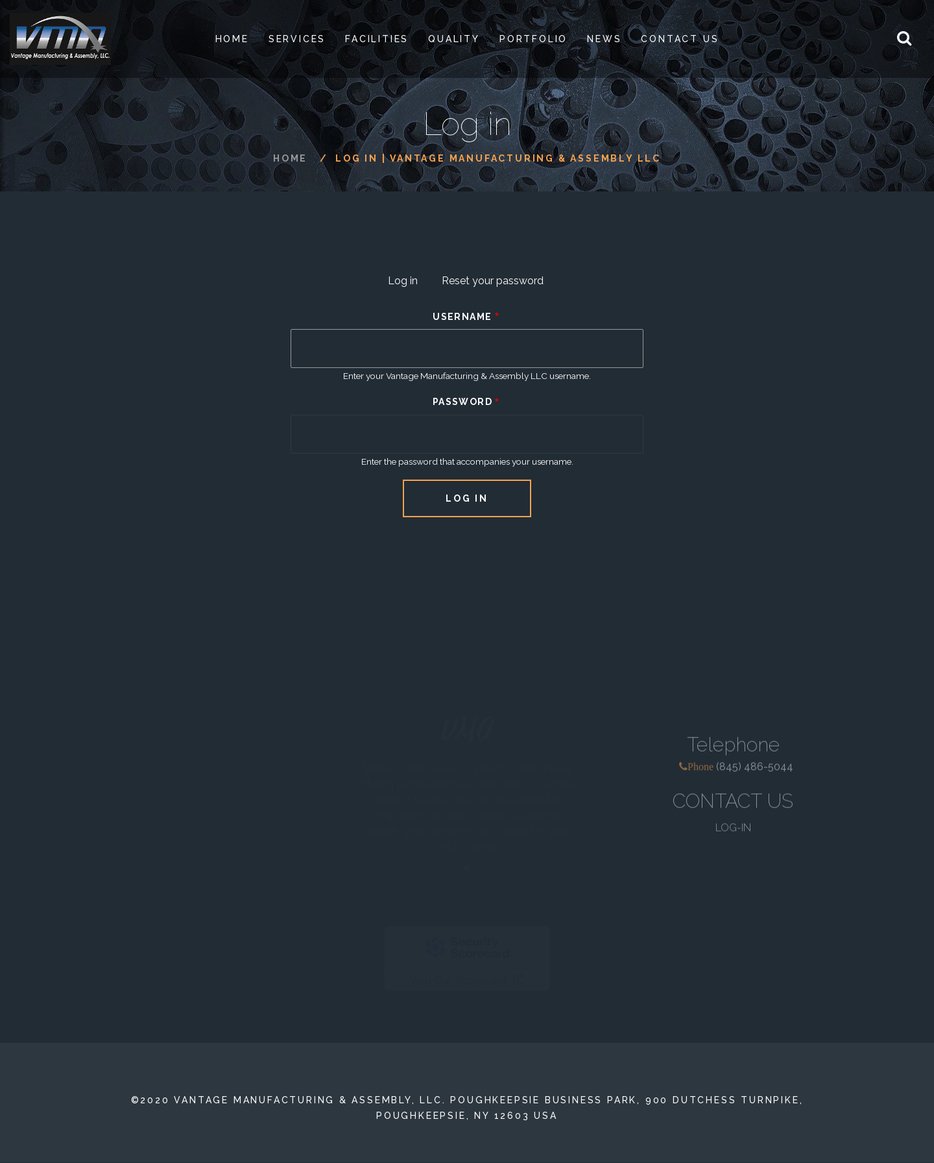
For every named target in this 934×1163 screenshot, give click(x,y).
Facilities (377, 39)
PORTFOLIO (533, 39)
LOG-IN (733, 833)
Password (462, 402)
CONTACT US (733, 807)
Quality (454, 39)
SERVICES (297, 39)
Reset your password (493, 281)
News (604, 39)
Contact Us (680, 39)
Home (232, 39)
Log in (408, 282)
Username (462, 317)
